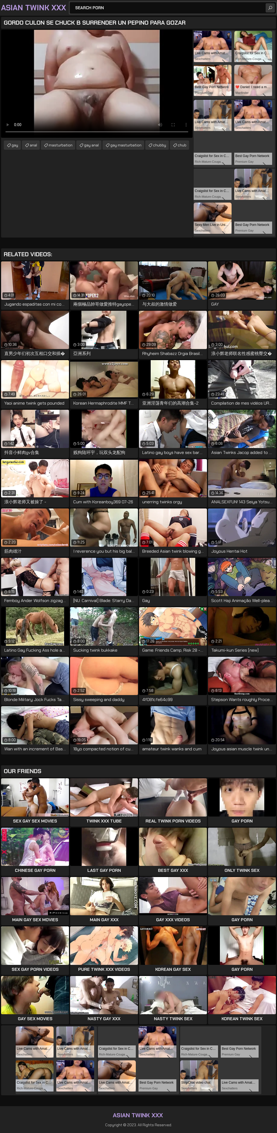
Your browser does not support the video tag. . (97, 84)
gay (15, 145)
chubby (159, 145)
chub (182, 145)
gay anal (91, 145)
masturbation (60, 145)
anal (33, 145)
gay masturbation (125, 145)
